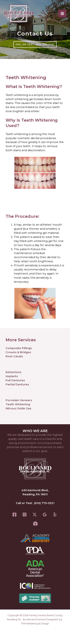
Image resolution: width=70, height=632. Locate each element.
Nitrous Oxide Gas (18, 408)
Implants (12, 376)
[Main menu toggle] (62, 13)
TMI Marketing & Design (35, 623)
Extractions (13, 372)
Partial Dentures (17, 384)
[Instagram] (24, 514)
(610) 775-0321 (44, 503)
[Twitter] (34, 514)
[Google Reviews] (44, 514)
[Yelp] (54, 514)
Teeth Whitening (18, 404)
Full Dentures (15, 380)
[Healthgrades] (35, 523)
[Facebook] (14, 514)
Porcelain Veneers (19, 400)
